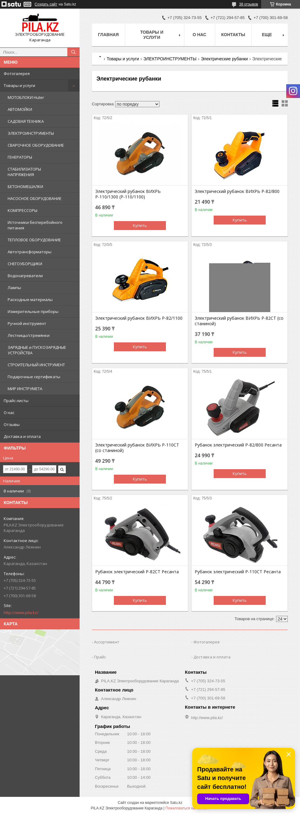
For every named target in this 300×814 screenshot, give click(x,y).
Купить (140, 225)
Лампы (14, 287)
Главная (108, 34)
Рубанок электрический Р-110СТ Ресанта (238, 572)
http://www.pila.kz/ (21, 612)
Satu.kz (176, 803)
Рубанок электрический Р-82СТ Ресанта (137, 572)
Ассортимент (106, 642)
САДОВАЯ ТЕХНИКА (26, 121)
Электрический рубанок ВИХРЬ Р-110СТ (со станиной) (137, 447)
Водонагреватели (25, 275)
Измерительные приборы (33, 311)
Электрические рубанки (224, 58)
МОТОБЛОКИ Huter (26, 97)
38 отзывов (248, 4)
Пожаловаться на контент (187, 808)
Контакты (233, 34)
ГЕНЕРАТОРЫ (20, 157)
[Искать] (73, 52)
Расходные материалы (30, 299)
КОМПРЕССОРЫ (22, 210)
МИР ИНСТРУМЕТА (25, 388)
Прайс (100, 657)
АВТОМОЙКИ (20, 109)
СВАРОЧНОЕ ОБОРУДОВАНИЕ (36, 145)
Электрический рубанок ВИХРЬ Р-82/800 (237, 191)
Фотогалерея (17, 73)
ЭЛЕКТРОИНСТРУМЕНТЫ (31, 133)
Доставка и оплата (22, 436)
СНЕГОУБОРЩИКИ (25, 263)
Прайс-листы (16, 400)
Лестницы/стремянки (29, 335)
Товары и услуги (19, 85)
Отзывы (12, 424)
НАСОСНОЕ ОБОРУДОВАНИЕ (35, 198)
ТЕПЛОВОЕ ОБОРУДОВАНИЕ (34, 240)
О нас (9, 412)
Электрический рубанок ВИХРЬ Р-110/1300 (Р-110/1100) (128, 194)
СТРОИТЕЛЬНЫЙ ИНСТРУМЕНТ (36, 364)
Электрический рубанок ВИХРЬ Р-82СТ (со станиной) (239, 320)
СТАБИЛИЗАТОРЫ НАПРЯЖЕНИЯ (24, 171)
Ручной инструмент (27, 323)
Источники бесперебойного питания (35, 225)
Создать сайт (46, 4)
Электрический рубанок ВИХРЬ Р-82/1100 (138, 318)
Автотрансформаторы (29, 251)
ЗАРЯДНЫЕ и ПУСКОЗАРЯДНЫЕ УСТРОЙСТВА (37, 350)
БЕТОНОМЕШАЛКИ (25, 186)
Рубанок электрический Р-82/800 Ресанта (238, 445)
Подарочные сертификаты (34, 376)
